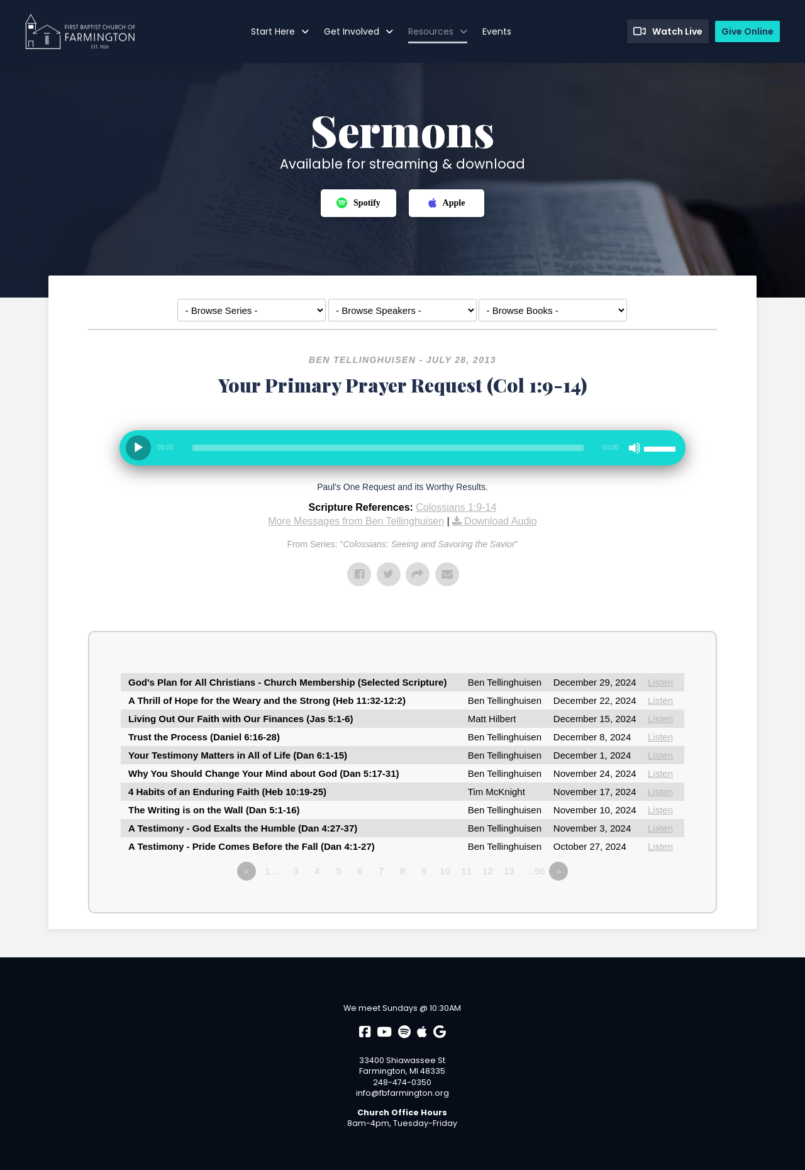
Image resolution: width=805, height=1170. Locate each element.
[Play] (138, 448)
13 (509, 871)
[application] (402, 452)
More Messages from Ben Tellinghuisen (356, 521)
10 (445, 871)
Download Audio (500, 521)
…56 (535, 871)
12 (487, 871)
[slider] (388, 448)
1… (272, 871)
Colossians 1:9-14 (456, 507)
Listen (660, 682)
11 (466, 871)
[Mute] (634, 448)
